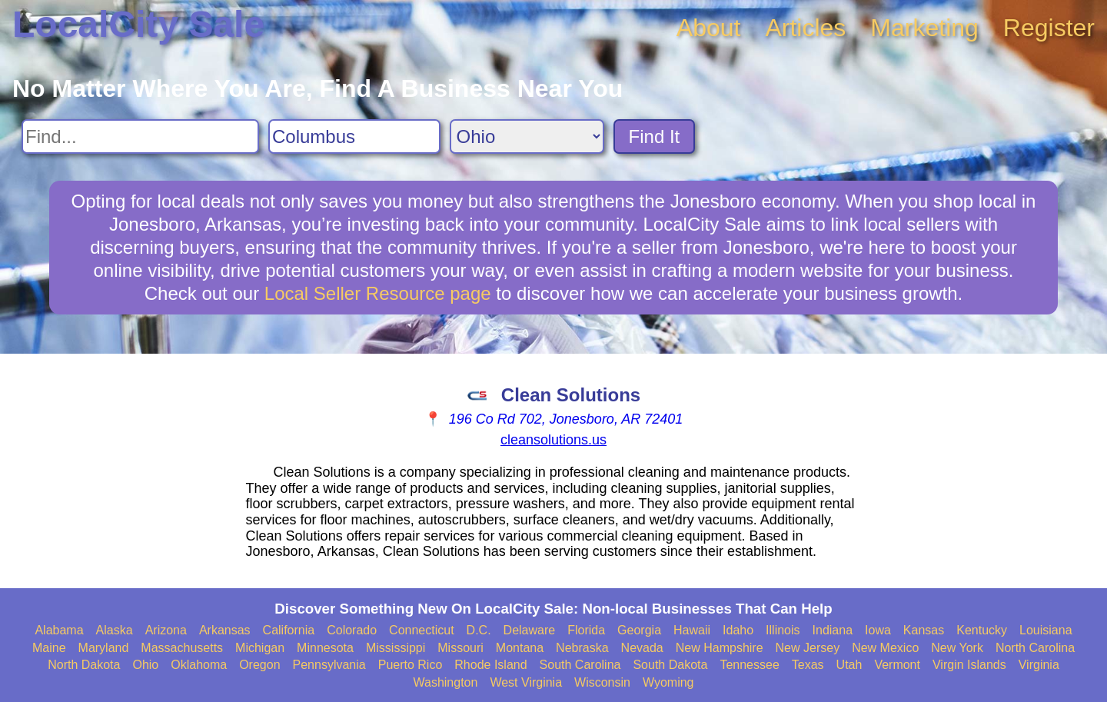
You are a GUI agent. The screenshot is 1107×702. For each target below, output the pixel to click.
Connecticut (421, 630)
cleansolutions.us (553, 439)
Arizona (166, 630)
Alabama (59, 630)
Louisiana (1045, 630)
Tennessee (749, 664)
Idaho (738, 630)
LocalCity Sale (138, 24)
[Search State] (527, 136)
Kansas (923, 630)
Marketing (924, 28)
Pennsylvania (329, 664)
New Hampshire (719, 647)
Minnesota (325, 647)
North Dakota (84, 664)
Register (1049, 28)
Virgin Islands (969, 664)
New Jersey (808, 647)
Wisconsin (602, 682)
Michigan (259, 647)
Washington (445, 682)
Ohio (145, 664)
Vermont (897, 664)
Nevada (642, 647)
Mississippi (395, 647)
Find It (654, 136)
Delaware (530, 630)
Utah (849, 664)
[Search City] (354, 136)
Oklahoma (199, 664)
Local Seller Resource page (377, 293)
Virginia (1039, 664)
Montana (520, 647)
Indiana (833, 630)
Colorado (352, 630)
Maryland (103, 647)
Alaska (114, 630)
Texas (808, 664)
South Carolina (580, 664)
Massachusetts (182, 647)
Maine (49, 647)
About (708, 28)
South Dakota (670, 664)
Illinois (783, 630)
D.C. (479, 630)
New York (957, 647)
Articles (805, 28)
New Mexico (885, 647)
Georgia (639, 630)
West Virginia (526, 682)
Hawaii (691, 630)
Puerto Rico (410, 664)
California (289, 630)
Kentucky (981, 630)
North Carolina (1035, 647)
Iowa (878, 630)
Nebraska (582, 647)
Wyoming (668, 682)
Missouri (460, 647)
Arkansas (225, 630)
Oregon (259, 664)
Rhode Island (490, 664)
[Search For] (140, 136)
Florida (586, 630)
